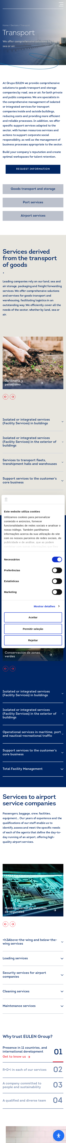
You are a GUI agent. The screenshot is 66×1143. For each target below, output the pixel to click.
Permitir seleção (33, 628)
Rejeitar (33, 640)
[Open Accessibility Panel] (58, 1135)
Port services (33, 202)
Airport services (33, 215)
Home (6, 25)
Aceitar (33, 617)
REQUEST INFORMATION (33, 169)
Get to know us (16, 1056)
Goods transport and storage (33, 189)
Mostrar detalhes (44, 606)
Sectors (14, 25)
